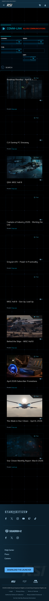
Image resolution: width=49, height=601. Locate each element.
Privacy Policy (20, 591)
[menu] (4, 5)
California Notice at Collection (14, 594)
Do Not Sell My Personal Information (24, 598)
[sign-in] (45, 5)
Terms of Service (33, 591)
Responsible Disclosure (34, 594)
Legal (11, 591)
